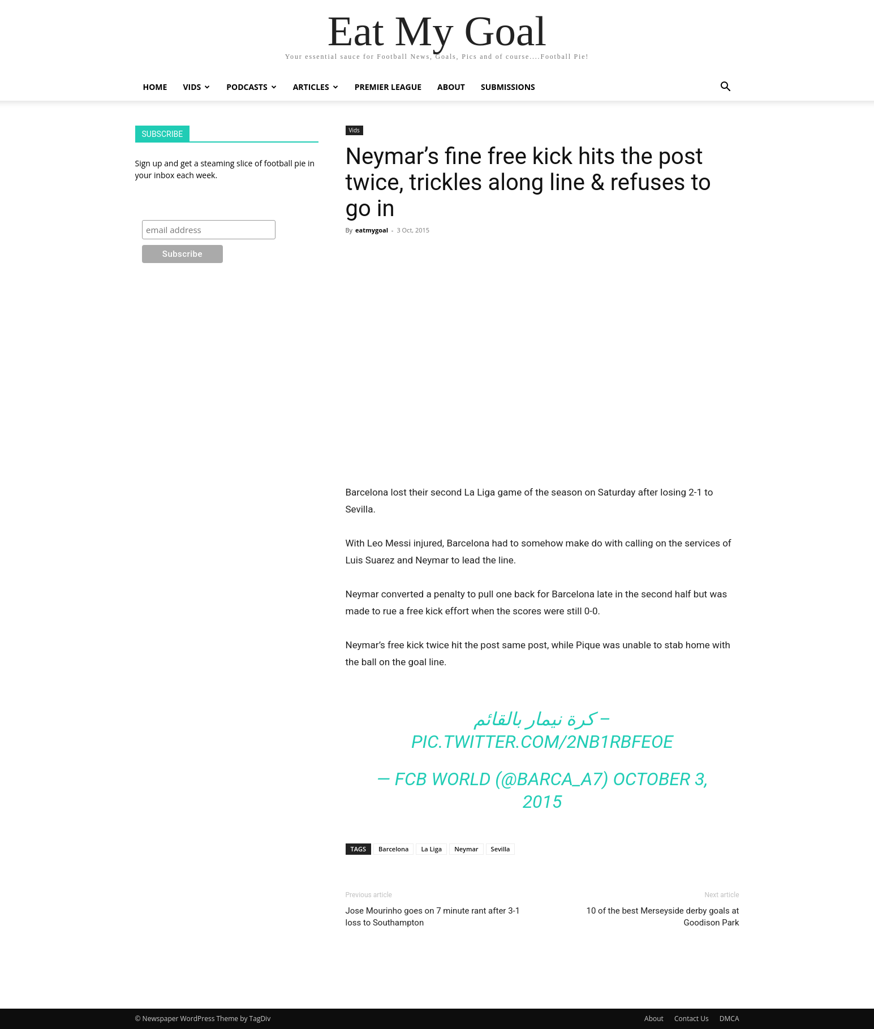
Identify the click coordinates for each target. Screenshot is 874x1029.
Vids (196, 86)
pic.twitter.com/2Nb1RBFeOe (542, 741)
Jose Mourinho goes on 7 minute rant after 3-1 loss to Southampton (433, 917)
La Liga (431, 849)
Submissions (508, 86)
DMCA (729, 1018)
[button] (725, 88)
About (451, 86)
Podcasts (251, 86)
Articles (315, 86)
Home (155, 86)
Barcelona (393, 849)
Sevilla (500, 849)
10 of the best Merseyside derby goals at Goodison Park (663, 917)
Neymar (466, 849)
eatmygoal (371, 230)
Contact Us (691, 1018)
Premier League (388, 86)
